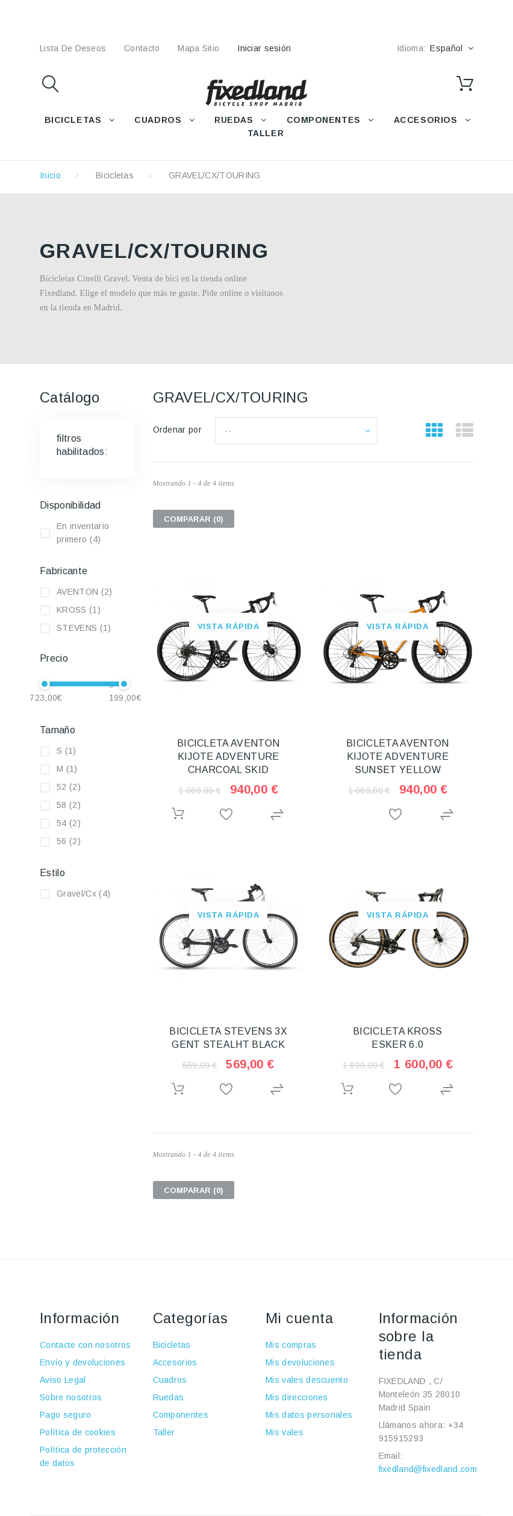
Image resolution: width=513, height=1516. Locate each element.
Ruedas (168, 1397)
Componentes (181, 1415)
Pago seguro (66, 1415)
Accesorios (175, 1362)
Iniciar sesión (264, 48)
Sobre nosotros (71, 1397)
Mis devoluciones (300, 1362)
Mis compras (291, 1345)
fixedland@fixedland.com (428, 1469)
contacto (142, 48)
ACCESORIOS (426, 120)
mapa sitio (198, 48)
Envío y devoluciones (82, 1362)
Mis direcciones (297, 1397)
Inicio (50, 175)
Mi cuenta (299, 1318)
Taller (164, 1432)
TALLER (265, 133)
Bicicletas (115, 175)
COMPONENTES (324, 120)
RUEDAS (233, 120)
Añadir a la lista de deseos (228, 815)
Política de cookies (78, 1432)
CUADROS (157, 120)
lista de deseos (73, 48)
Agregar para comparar (278, 815)
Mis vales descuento (307, 1380)
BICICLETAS (73, 120)
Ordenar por (177, 429)
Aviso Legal (63, 1380)
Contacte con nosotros (85, 1345)
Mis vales (284, 1432)
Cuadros (170, 1380)
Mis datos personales (309, 1415)
